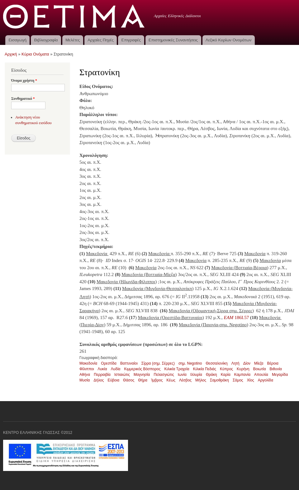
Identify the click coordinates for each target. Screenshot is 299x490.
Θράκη (211, 374)
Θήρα (142, 380)
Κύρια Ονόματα (35, 54)
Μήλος (200, 380)
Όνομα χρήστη (24, 80)
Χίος (250, 380)
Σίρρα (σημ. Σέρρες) (158, 363)
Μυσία (84, 380)
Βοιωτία (259, 369)
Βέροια (272, 363)
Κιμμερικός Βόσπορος (142, 369)
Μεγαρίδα (280, 374)
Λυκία (102, 369)
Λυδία (116, 369)
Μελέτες (72, 40)
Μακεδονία (88, 363)
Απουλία (261, 374)
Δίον (246, 363)
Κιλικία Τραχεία (176, 369)
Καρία (225, 374)
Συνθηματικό (23, 98)
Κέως (171, 380)
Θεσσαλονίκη (217, 363)
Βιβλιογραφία (46, 40)
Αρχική (11, 54)
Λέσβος (185, 380)
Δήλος (99, 380)
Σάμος (238, 380)
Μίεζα (258, 363)
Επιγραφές (131, 40)
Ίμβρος (157, 380)
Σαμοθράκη (219, 380)
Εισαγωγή (17, 40)
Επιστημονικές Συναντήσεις (173, 40)
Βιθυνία (276, 369)
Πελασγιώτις (164, 374)
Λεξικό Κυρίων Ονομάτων (228, 40)
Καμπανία (242, 374)
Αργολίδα (265, 380)
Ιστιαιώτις (122, 374)
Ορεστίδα (108, 363)
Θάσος (128, 380)
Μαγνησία (142, 374)
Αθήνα (84, 374)
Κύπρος (226, 369)
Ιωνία (182, 374)
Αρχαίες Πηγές (101, 40)
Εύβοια (113, 380)
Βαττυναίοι (129, 363)
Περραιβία (102, 374)
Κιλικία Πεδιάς (204, 369)
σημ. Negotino (190, 363)
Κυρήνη (243, 369)
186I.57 (236, 317)
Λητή (235, 363)
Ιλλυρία (196, 374)
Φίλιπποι (86, 369)
